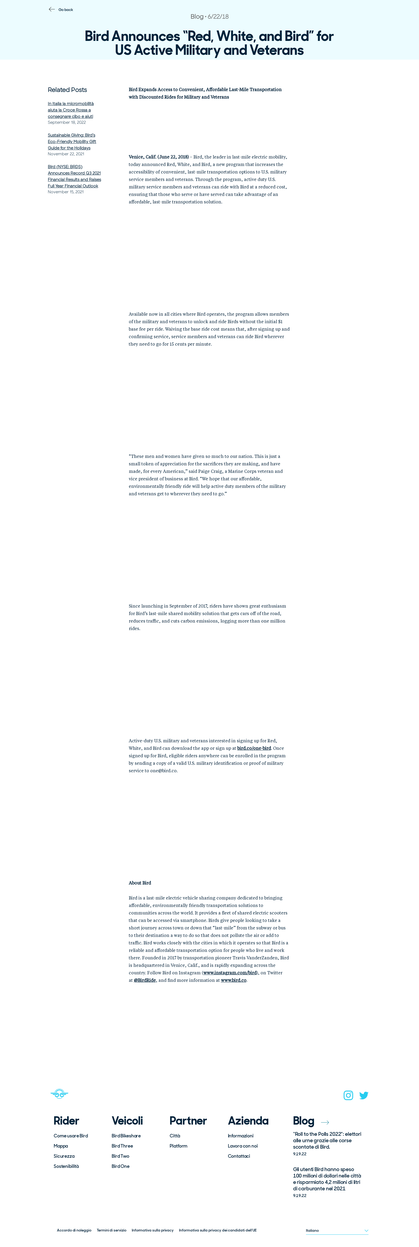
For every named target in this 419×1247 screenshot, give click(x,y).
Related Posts (67, 90)
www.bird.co (233, 981)
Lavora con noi (243, 1146)
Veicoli (127, 1121)
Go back (66, 9)
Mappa (61, 1146)
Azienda (248, 1121)
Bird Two (120, 1156)
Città (175, 1136)
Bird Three (122, 1146)
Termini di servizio (111, 1230)
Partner (188, 1121)
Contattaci (239, 1156)
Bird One (121, 1166)
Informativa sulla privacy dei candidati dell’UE (218, 1230)
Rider (66, 1121)
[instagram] (348, 1097)
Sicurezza (64, 1156)
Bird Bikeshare (126, 1136)
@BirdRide (145, 981)
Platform (178, 1146)
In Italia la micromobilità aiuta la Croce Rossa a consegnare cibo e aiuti (71, 110)
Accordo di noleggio (74, 1230)
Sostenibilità (66, 1166)
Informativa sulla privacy (153, 1230)
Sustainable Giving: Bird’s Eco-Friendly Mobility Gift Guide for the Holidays (72, 141)
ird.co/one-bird (255, 749)
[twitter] (364, 1097)
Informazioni (241, 1136)
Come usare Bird (71, 1136)
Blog (311, 1120)
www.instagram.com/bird (230, 973)
